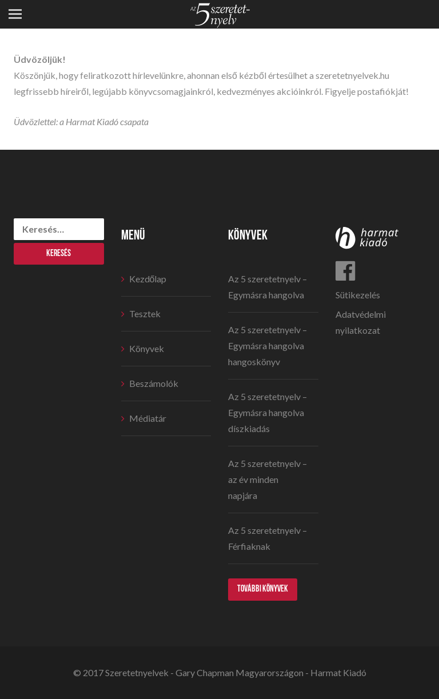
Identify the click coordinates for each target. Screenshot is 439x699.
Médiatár (147, 418)
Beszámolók (153, 383)
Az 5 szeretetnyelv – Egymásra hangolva (267, 286)
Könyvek (146, 348)
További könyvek (262, 589)
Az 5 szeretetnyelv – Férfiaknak (267, 538)
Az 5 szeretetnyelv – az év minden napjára (267, 479)
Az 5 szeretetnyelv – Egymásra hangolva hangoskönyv (267, 345)
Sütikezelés (358, 294)
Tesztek (145, 313)
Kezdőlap (148, 278)
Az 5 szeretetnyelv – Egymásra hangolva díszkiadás (267, 412)
